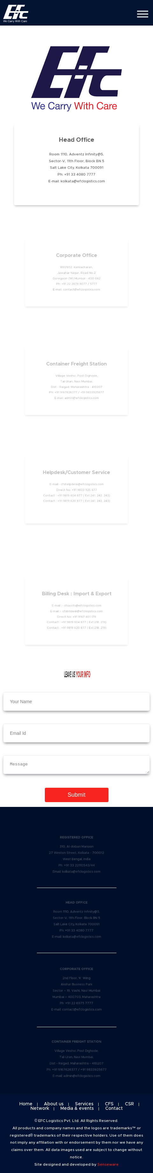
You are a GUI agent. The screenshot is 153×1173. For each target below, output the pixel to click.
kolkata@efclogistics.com (82, 180)
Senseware (108, 1164)
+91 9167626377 (67, 391)
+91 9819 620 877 (70, 500)
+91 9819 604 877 (70, 495)
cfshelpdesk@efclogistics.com (81, 485)
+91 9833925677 (91, 391)
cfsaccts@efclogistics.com (82, 606)
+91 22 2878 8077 (74, 283)
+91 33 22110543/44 (79, 864)
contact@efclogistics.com (81, 288)
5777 (92, 283)
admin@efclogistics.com (81, 396)
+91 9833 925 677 (83, 490)
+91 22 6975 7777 (79, 1002)
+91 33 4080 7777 (79, 174)
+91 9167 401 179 (83, 616)
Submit (76, 795)
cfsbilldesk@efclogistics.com (82, 611)
